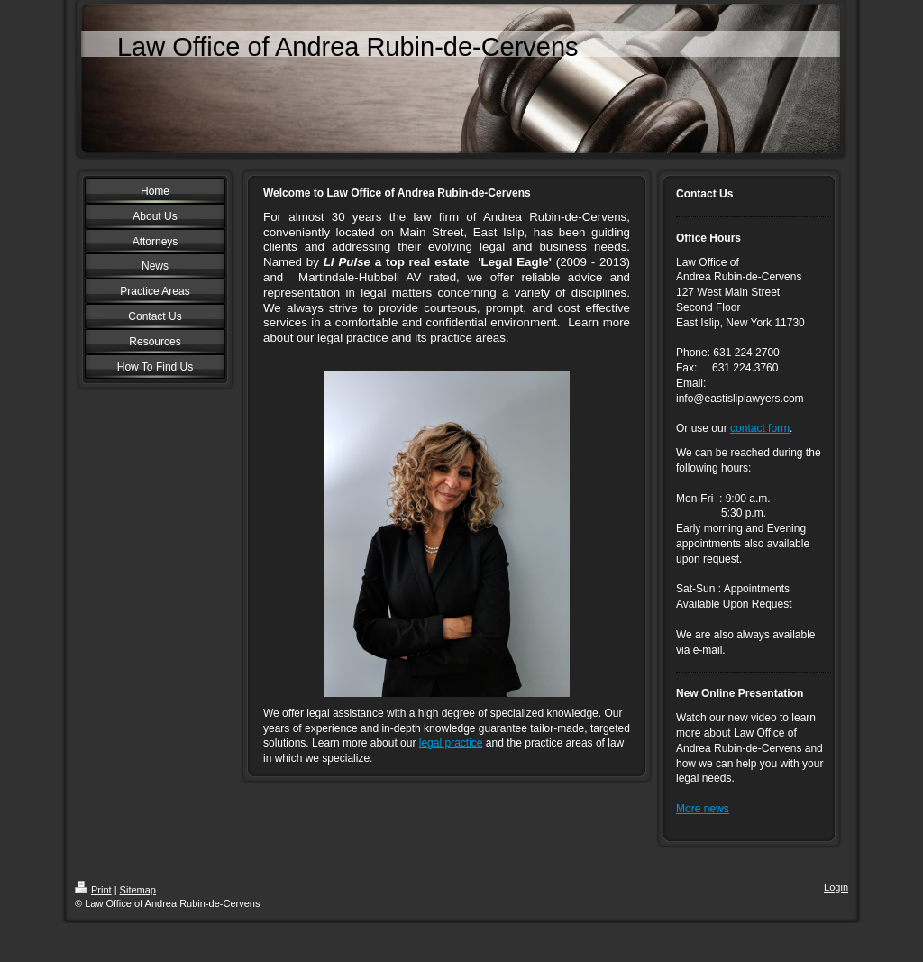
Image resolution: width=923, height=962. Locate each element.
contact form (760, 428)
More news (702, 808)
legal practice (451, 743)
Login (836, 887)
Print (93, 889)
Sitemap (138, 889)
